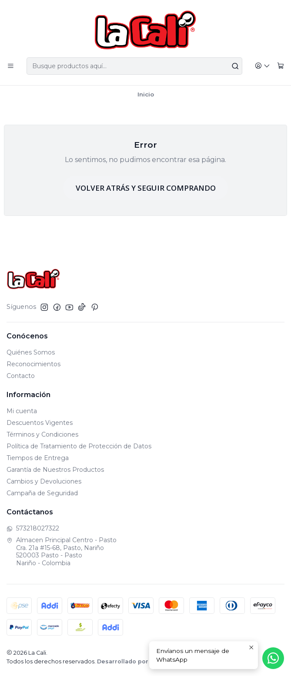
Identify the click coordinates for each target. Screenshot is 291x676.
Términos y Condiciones (42, 434)
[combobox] (134, 66)
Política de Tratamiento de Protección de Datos (79, 446)
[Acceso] (262, 66)
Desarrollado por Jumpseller (140, 661)
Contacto (21, 376)
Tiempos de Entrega (38, 458)
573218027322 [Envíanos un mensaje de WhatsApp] (33, 528)
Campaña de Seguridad (42, 493)
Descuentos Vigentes (40, 423)
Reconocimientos (33, 364)
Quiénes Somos (31, 352)
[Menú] (10, 66)
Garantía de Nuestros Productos (55, 470)
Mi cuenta (22, 411)
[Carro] (280, 66)
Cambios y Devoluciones (44, 481)
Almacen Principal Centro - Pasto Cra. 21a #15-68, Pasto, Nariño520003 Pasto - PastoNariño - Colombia (62, 551)
